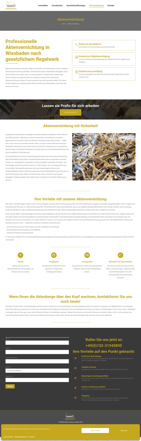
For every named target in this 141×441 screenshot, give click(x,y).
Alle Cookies (95, 430)
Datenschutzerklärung (20, 436)
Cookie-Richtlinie (8, 436)
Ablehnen (123, 430)
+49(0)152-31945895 (104, 349)
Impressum (31, 436)
